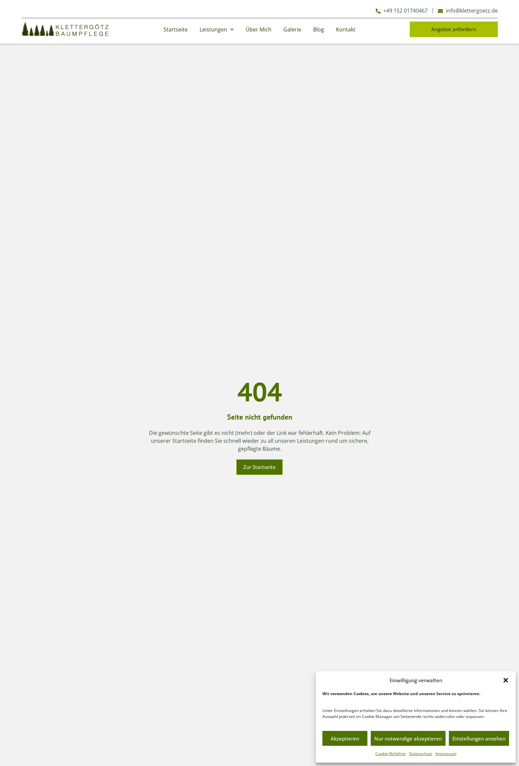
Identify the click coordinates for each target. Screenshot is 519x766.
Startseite (176, 29)
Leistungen (217, 29)
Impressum (446, 753)
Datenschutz (420, 753)
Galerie (292, 29)
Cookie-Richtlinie (390, 753)
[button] (505, 680)
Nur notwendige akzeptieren (408, 738)
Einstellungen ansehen (478, 738)
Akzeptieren (345, 738)
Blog (318, 29)
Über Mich (258, 29)
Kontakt (345, 29)
